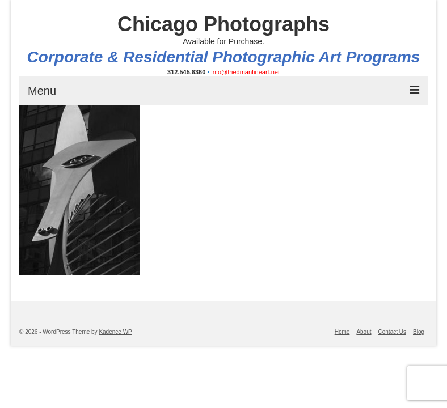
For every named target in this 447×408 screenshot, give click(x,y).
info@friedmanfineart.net (245, 72)
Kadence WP (115, 332)
